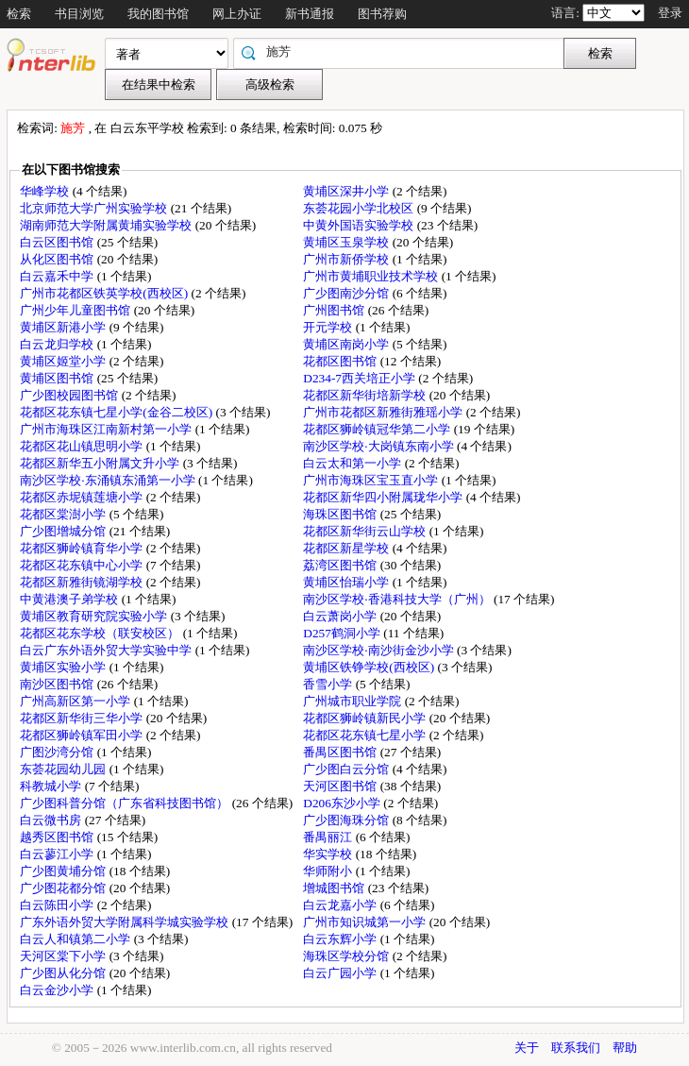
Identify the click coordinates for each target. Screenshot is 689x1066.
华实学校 (329, 854)
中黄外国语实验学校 (359, 225)
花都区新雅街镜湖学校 (82, 582)
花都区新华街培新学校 (366, 395)
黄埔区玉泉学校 (347, 242)
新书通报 (309, 14)
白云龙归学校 (58, 344)
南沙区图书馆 (58, 684)
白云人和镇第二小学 (76, 939)
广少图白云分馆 (347, 769)
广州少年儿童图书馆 (76, 310)
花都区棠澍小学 (64, 514)
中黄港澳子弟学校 (70, 599)
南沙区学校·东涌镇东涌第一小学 (109, 480)
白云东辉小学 (341, 939)
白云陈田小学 (58, 905)
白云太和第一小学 (353, 463)
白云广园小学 (341, 973)
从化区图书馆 (58, 259)
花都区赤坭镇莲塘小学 (82, 497)
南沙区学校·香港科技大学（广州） (398, 599)
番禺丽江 (329, 837)
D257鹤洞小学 (343, 633)
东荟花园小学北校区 (359, 208)
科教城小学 (52, 786)
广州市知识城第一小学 (366, 922)
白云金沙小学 (58, 990)
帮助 (625, 1048)
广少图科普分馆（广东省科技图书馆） (125, 803)
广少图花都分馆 (64, 888)
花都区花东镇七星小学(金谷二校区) (117, 412)
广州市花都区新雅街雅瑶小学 (384, 412)
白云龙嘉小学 (341, 905)
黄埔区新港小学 (64, 327)
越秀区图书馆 (58, 837)
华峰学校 (46, 191)
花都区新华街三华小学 (82, 718)
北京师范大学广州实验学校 (95, 208)
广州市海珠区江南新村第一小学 (107, 429)
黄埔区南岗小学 (347, 344)
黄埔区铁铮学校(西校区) (370, 667)
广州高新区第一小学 (76, 701)
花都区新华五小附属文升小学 (101, 463)
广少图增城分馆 (64, 531)
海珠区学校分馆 (347, 956)
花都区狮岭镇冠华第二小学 (378, 429)
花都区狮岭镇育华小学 (82, 548)
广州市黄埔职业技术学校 (372, 276)
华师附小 (329, 871)
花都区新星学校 (347, 548)
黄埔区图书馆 (58, 378)
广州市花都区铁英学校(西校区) (105, 293)
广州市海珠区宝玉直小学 (372, 480)
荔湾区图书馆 (341, 565)
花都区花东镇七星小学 (366, 735)
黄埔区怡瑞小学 (347, 582)
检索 (19, 14)
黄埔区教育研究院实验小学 (95, 616)
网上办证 (236, 14)
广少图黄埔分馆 (64, 871)
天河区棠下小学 (64, 956)
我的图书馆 (158, 14)
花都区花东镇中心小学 (82, 565)
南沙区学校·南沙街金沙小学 (380, 650)
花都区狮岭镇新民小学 (366, 718)
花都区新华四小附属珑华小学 (384, 497)
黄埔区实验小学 (64, 667)
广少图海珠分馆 (347, 820)
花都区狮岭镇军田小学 (82, 735)
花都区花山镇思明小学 (82, 446)
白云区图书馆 (58, 242)
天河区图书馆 (341, 786)
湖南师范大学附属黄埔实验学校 (107, 225)
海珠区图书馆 (341, 514)
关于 (526, 1048)
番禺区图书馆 (341, 752)
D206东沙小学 (343, 803)
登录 (670, 13)
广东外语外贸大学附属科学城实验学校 (125, 922)
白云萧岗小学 (341, 616)
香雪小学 (329, 684)
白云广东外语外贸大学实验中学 (107, 650)
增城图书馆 (335, 888)
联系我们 (575, 1048)
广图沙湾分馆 (58, 752)
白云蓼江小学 (58, 854)
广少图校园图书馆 (70, 395)
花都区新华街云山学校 (366, 531)
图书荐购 (382, 14)
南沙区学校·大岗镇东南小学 (380, 446)
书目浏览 (79, 14)
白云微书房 (52, 820)
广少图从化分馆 (64, 973)
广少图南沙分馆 (347, 293)
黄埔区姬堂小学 (64, 361)
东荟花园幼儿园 (64, 769)
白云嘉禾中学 (58, 276)
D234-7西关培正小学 (360, 378)
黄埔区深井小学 (347, 191)
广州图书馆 (335, 310)
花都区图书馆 (341, 361)
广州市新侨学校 (347, 259)
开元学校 (329, 327)
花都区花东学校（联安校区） (101, 633)
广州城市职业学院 (353, 701)
